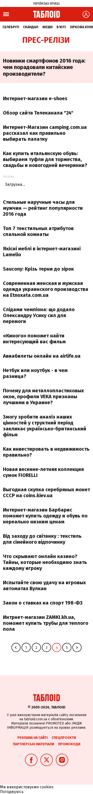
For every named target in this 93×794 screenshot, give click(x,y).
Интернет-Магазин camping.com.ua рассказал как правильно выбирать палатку (45, 133)
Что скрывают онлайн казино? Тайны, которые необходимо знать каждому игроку (45, 562)
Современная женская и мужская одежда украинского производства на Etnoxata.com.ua (45, 289)
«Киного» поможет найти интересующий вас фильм (34, 339)
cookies (47, 787)
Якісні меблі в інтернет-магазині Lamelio (42, 251)
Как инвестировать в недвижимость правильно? (46, 452)
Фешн (47, 27)
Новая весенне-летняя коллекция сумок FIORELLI (43, 472)
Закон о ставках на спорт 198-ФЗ (43, 603)
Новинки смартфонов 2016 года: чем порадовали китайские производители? (44, 67)
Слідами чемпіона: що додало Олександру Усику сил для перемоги (39, 315)
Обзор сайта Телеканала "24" (38, 113)
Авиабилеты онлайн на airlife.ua (42, 356)
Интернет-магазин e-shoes (35, 98)
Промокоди (69, 744)
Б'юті (61, 27)
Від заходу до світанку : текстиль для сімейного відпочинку (42, 539)
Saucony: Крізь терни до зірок (38, 269)
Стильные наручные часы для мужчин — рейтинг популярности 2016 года (43, 208)
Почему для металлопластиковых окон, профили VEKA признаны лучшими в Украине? (43, 396)
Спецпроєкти (64, 738)
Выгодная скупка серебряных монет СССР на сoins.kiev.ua (46, 492)
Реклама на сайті (32, 738)
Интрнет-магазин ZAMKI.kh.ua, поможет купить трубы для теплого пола (45, 623)
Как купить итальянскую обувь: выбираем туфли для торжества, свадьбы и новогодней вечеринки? (45, 159)
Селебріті (10, 27)
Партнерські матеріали (33, 744)
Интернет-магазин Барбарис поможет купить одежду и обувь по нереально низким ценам (45, 516)
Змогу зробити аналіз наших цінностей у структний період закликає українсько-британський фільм (44, 426)
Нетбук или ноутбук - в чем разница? (35, 373)
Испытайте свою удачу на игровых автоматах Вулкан (44, 585)
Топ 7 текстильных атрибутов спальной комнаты (38, 231)
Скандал (30, 27)
